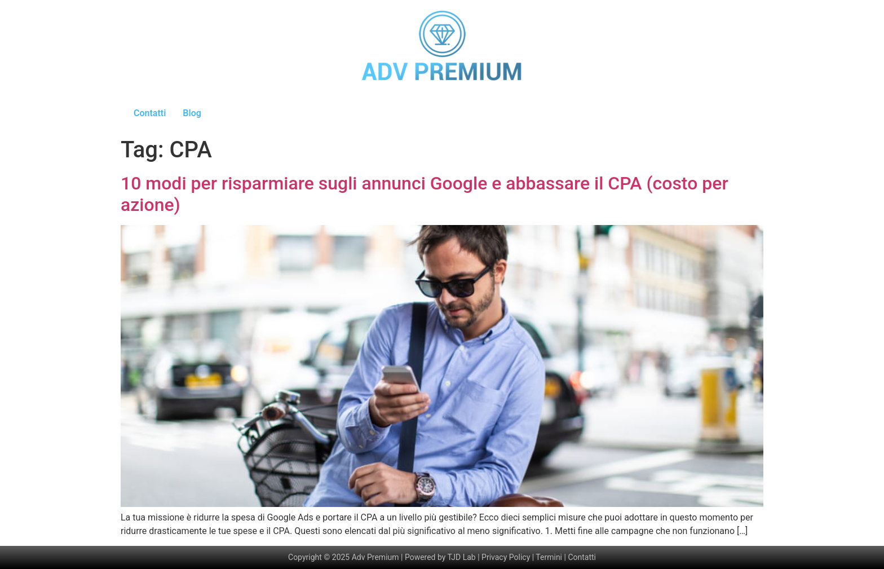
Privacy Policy (505, 557)
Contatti (150, 113)
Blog (192, 113)
